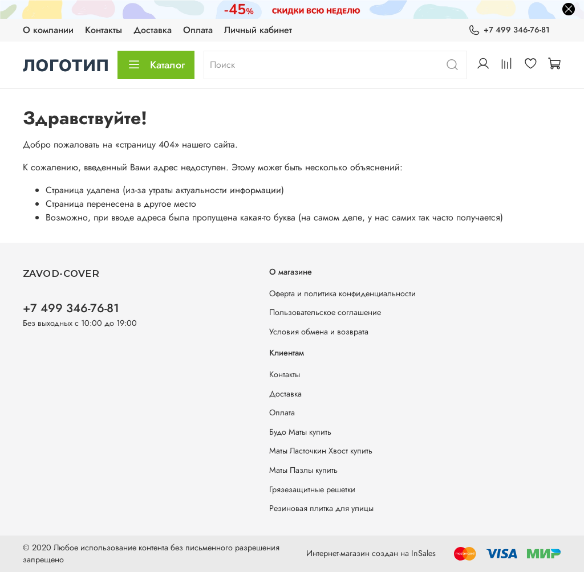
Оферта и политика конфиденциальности (342, 293)
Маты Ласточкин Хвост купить (320, 450)
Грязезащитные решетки (312, 489)
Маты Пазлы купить (303, 470)
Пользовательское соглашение (325, 312)
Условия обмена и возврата (318, 331)
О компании (48, 29)
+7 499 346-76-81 (509, 30)
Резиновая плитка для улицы (321, 508)
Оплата (198, 29)
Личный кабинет (258, 29)
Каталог (156, 65)
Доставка (152, 29)
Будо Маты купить (300, 432)
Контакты (103, 29)
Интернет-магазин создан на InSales (371, 553)
